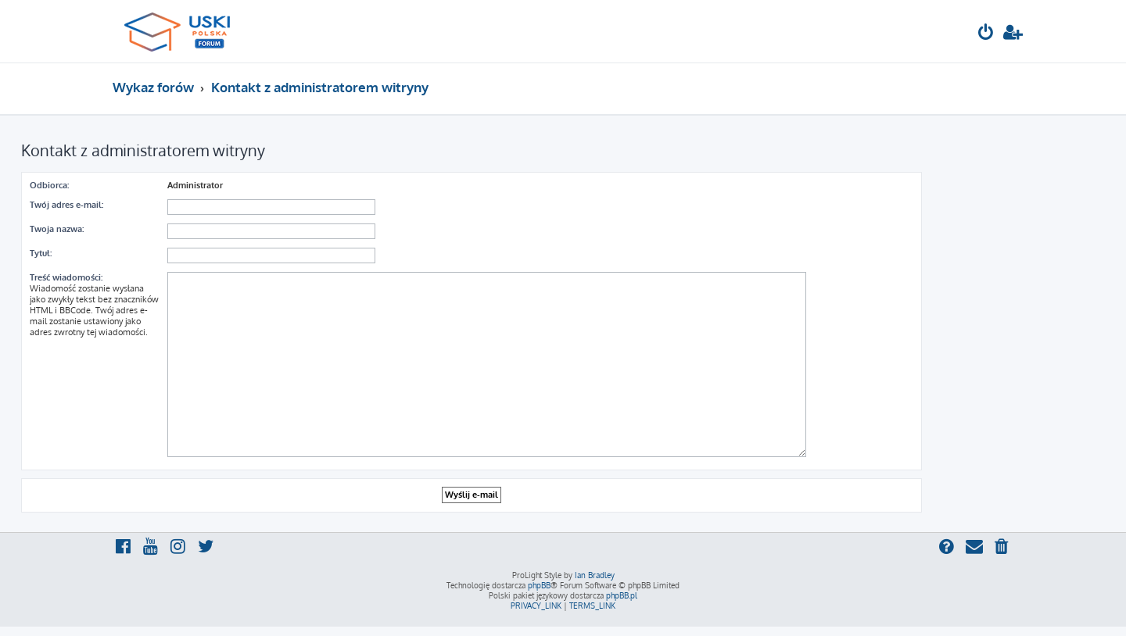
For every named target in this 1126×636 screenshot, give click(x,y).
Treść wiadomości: (66, 277)
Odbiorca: (49, 185)
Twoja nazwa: (57, 228)
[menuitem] (986, 34)
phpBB (539, 585)
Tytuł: (41, 253)
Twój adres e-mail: (66, 204)
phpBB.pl (621, 595)
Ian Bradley (595, 575)
